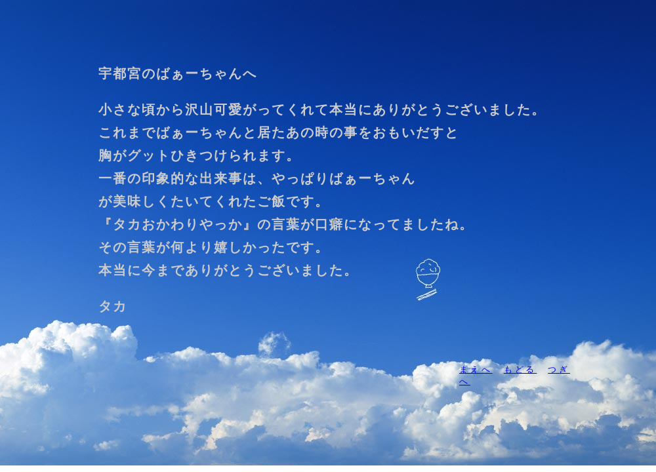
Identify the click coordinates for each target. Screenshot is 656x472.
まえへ (476, 369)
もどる (520, 369)
